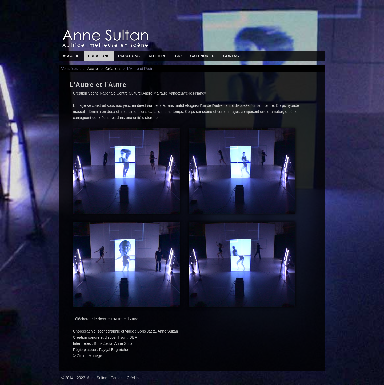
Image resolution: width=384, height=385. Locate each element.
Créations (98, 56)
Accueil (71, 56)
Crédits (132, 378)
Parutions (129, 56)
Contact (232, 56)
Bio (178, 56)
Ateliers (157, 56)
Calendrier (202, 56)
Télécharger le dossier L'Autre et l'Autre (105, 319)
